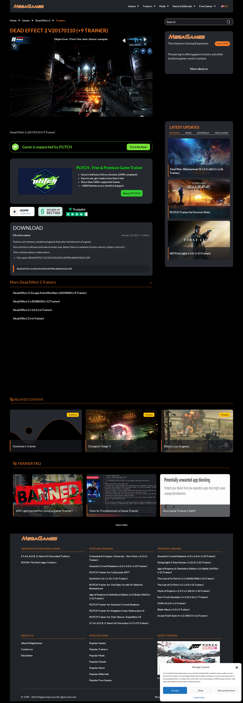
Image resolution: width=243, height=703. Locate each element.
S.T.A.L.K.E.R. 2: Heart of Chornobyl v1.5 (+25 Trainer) (118, 623)
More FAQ (121, 524)
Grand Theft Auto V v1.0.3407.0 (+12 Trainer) (182, 615)
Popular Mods (97, 655)
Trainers (60, 20)
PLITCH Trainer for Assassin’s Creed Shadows (114, 604)
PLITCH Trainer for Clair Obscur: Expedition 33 (115, 616)
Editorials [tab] (203, 132)
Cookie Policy (199, 697)
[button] (236, 667)
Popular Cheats (97, 661)
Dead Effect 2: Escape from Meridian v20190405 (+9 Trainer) (49, 293)
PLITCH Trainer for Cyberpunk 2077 (109, 572)
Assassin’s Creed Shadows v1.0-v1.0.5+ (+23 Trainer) (118, 566)
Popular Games (97, 643)
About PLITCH (132, 193)
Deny (200, 690)
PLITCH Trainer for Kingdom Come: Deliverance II (116, 610)
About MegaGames (31, 643)
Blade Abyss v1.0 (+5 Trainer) (173, 609)
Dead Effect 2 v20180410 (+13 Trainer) (36, 301)
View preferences (226, 690)
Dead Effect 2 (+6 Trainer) (28, 318)
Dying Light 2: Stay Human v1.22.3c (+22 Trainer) (184, 562)
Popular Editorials (99, 673)
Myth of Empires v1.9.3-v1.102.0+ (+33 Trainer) (183, 590)
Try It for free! (138, 147)
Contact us (27, 649)
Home (13, 20)
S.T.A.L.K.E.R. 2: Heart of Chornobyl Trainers (45, 556)
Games (26, 20)
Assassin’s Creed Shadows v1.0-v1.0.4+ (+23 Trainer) (186, 556)
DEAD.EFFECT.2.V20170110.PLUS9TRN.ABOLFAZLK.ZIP (44, 269)
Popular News (97, 667)
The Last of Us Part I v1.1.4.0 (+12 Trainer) (180, 584)
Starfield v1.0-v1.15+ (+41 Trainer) (108, 578)
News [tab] (188, 132)
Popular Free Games (100, 680)
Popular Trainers (98, 649)
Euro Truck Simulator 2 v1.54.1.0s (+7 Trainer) (182, 597)
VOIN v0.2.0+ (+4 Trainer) (171, 603)
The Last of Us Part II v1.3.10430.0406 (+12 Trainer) (185, 578)
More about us (199, 68)
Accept (175, 690)
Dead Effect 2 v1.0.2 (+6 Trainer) (32, 310)
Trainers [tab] (174, 132)
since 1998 (222, 43)
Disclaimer (27, 655)
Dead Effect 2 (42, 20)
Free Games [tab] (221, 132)
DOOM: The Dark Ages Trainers (38, 562)
